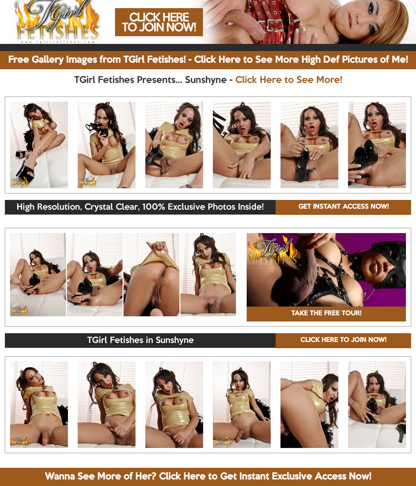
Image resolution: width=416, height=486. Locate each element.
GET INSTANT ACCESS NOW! (343, 207)
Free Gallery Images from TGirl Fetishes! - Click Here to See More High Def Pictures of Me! (208, 60)
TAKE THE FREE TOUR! (326, 314)
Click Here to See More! (288, 80)
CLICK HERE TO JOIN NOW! (343, 340)
